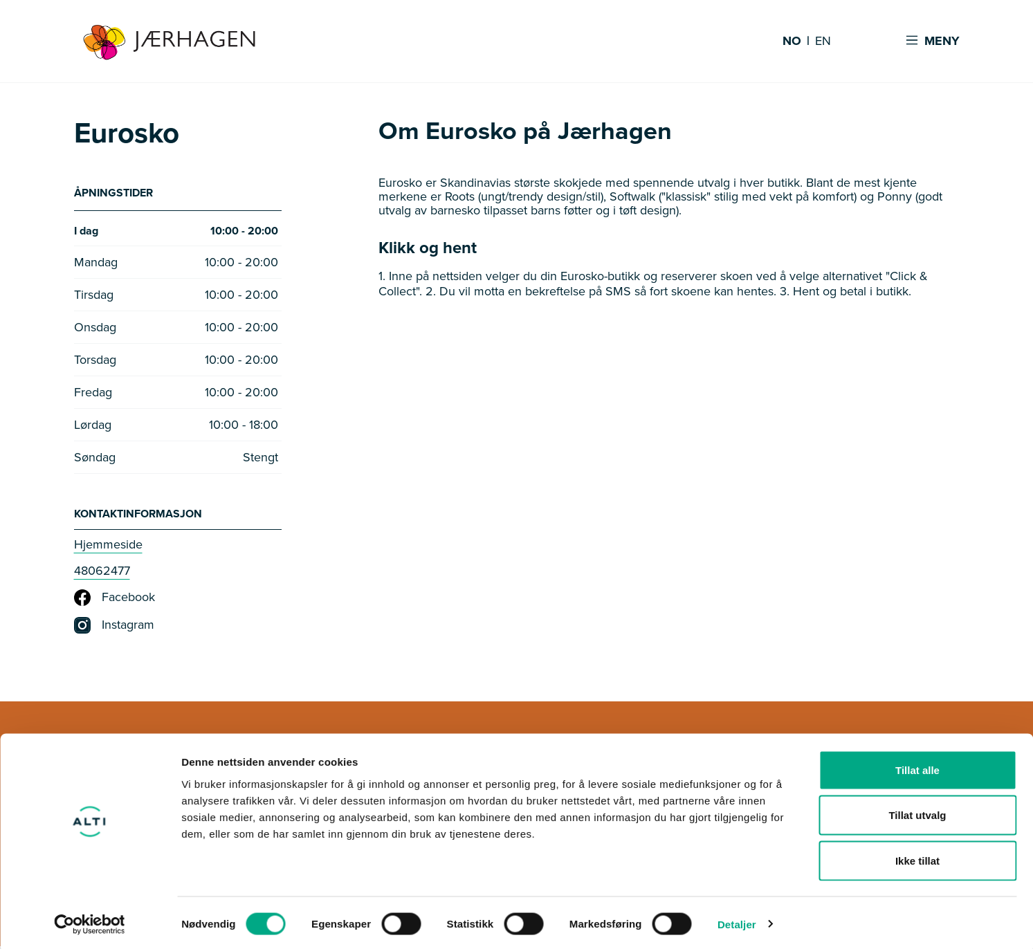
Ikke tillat (917, 858)
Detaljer (736, 922)
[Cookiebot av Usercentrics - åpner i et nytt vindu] (89, 922)
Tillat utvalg (917, 813)
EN (823, 41)
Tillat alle (917, 767)
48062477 (102, 573)
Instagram (114, 628)
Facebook (114, 600)
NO (792, 41)
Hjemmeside (108, 547)
